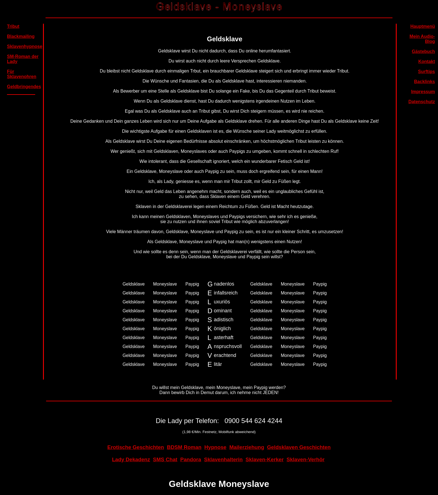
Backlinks (424, 81)
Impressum (423, 91)
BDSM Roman (184, 447)
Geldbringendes (24, 86)
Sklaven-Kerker (265, 459)
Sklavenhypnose (24, 46)
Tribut (13, 26)
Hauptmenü (422, 26)
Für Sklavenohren (21, 74)
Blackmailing (21, 36)
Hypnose (215, 447)
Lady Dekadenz (131, 459)
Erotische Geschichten (135, 447)
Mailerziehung (246, 447)
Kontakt (426, 61)
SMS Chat (165, 459)
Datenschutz (421, 101)
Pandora (190, 459)
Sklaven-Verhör (306, 459)
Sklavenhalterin (223, 459)
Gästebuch (423, 51)
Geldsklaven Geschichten (299, 447)
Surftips (426, 71)
